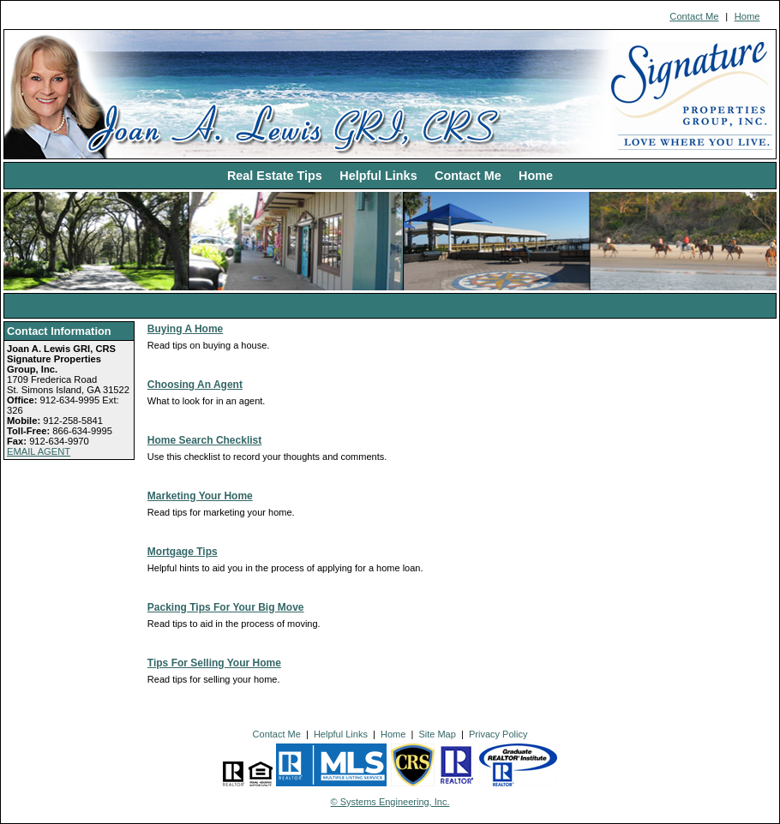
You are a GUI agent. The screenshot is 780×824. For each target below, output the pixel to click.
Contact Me (693, 16)
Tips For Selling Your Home (214, 663)
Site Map (436, 734)
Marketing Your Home (200, 496)
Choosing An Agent (195, 385)
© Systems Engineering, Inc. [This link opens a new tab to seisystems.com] (390, 802)
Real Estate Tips (274, 175)
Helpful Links (378, 175)
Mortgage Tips (182, 552)
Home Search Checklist (204, 440)
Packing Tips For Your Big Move (225, 607)
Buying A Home (185, 329)
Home (747, 16)
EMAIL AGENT (38, 451)
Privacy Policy (498, 734)
